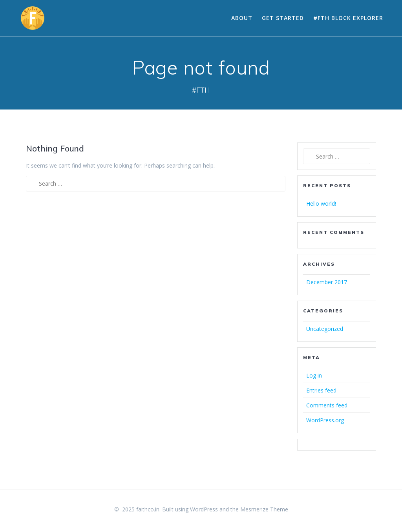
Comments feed (326, 405)
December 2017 (326, 282)
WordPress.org (325, 420)
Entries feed (321, 390)
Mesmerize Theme (264, 509)
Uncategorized (324, 328)
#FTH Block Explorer (348, 18)
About (241, 18)
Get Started (283, 18)
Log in (314, 375)
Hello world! (321, 203)
